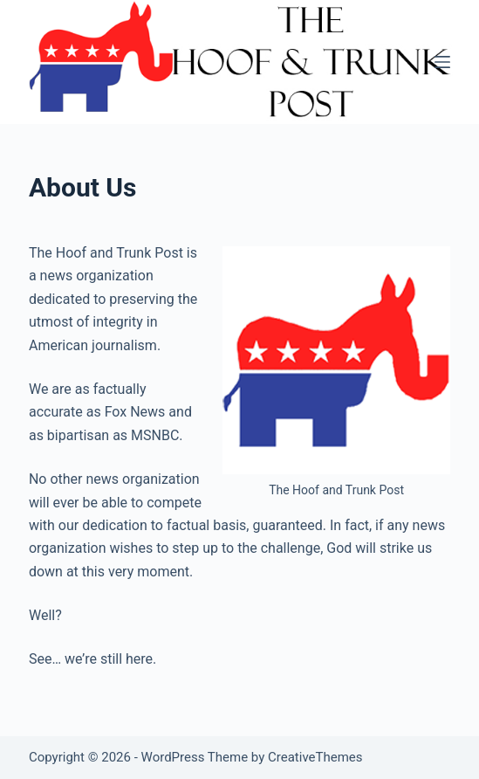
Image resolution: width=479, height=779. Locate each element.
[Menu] (442, 62)
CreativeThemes (315, 757)
